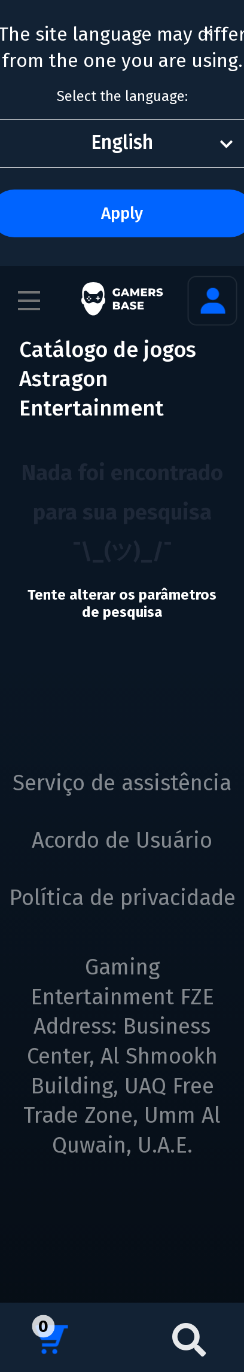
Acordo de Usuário (122, 840)
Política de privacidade (122, 898)
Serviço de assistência (122, 783)
